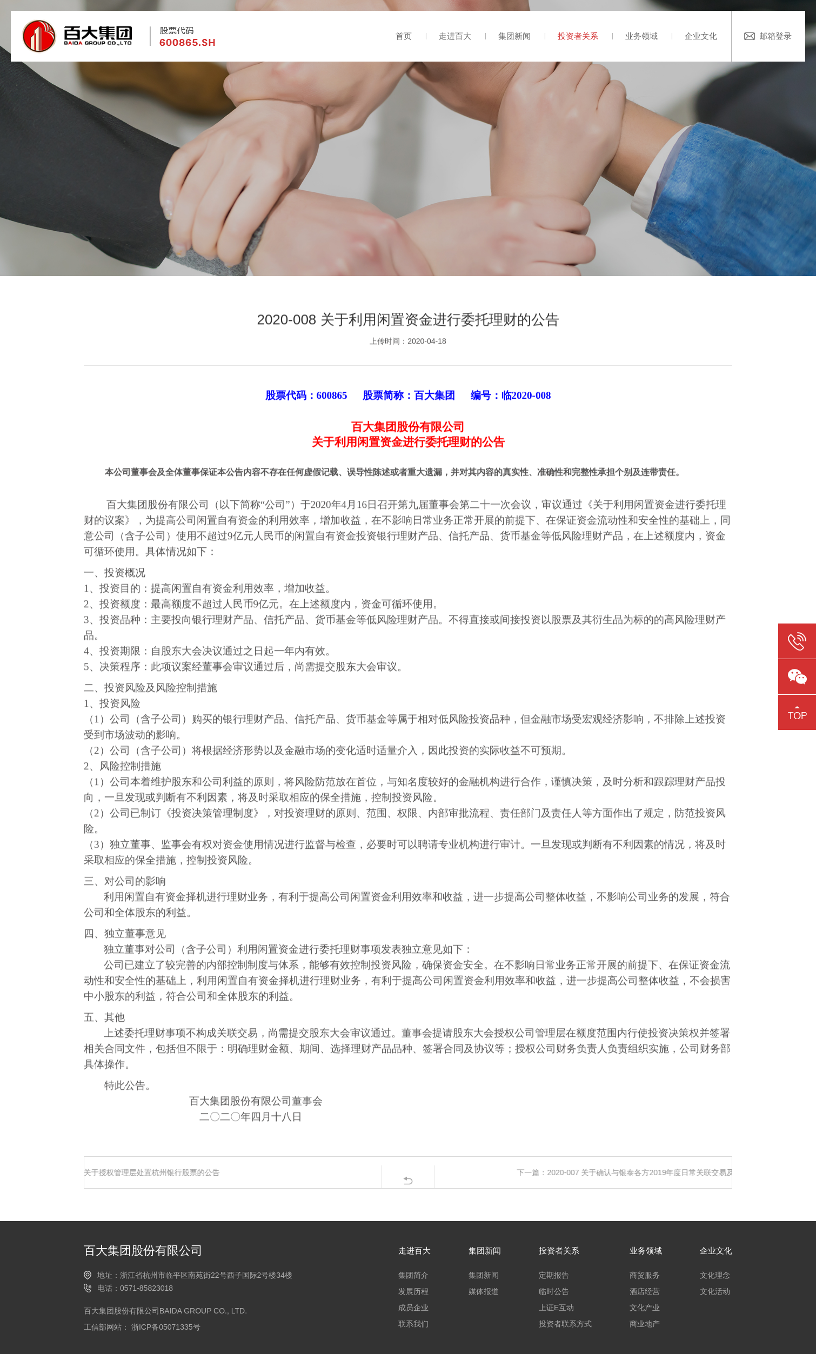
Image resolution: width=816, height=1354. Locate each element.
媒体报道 (484, 1291)
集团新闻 (514, 36)
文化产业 (645, 1307)
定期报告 (554, 1275)
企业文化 (701, 36)
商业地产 (645, 1323)
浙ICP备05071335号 (164, 1327)
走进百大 (455, 36)
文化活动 (715, 1291)
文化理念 (715, 1275)
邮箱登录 (775, 36)
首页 (404, 36)
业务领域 (641, 36)
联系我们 (413, 1323)
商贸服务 (645, 1275)
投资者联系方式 (565, 1323)
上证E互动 (556, 1307)
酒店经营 (645, 1291)
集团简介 (413, 1275)
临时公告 (554, 1291)
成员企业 (413, 1307)
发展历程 (413, 1291)
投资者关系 (578, 36)
